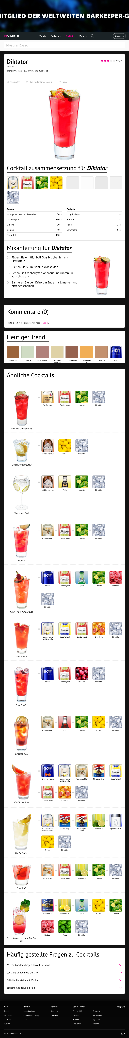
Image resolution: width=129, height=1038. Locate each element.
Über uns (54, 1011)
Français (96, 1011)
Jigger (69, 224)
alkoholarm (11, 70)
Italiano (96, 1024)
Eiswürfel (11, 235)
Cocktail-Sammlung (31, 1015)
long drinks (39, 70)
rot (47, 70)
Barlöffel (71, 219)
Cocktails (70, 36)
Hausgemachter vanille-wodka (21, 214)
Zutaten (83, 36)
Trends (43, 36)
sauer (20, 70)
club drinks (28, 70)
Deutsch (76, 1015)
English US (77, 1024)
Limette (10, 224)
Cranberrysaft (13, 219)
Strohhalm (72, 229)
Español (76, 1019)
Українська (97, 1015)
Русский (96, 1019)
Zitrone (10, 229)
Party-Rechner (29, 1011)
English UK (77, 1011)
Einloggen (119, 36)
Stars (25, 1019)
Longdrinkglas (73, 214)
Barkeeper (56, 36)
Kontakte (54, 1015)
